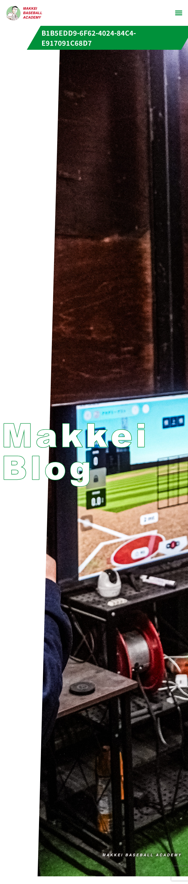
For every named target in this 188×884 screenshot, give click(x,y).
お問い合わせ (94, 19)
